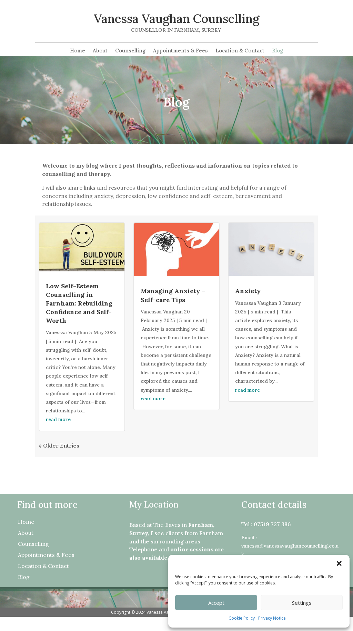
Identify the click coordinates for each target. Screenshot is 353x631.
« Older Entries (59, 445)
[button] (339, 563)
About (100, 51)
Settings (302, 602)
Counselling (130, 51)
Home (77, 51)
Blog (277, 51)
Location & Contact (239, 51)
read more (58, 419)
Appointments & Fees (180, 51)
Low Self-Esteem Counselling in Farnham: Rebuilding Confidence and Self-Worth (79, 303)
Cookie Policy (242, 618)
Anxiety (248, 291)
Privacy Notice (272, 618)
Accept (216, 602)
